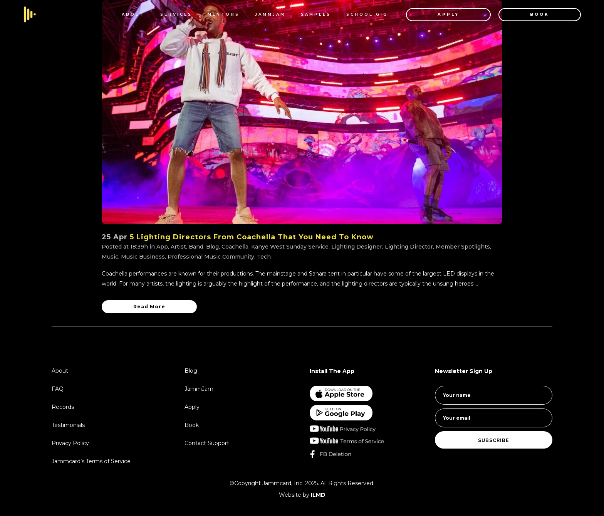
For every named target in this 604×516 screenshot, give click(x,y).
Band (196, 246)
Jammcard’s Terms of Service (91, 461)
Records (63, 406)
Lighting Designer (356, 246)
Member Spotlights (463, 246)
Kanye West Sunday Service (290, 246)
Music (110, 256)
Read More (149, 306)
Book (192, 425)
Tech (264, 256)
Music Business (143, 256)
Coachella (234, 246)
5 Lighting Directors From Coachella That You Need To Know (252, 237)
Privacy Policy (70, 443)
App (162, 246)
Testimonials (68, 425)
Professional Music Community (211, 256)
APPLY (444, 14)
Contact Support (207, 443)
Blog (212, 246)
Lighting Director (409, 246)
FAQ (58, 388)
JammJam (199, 388)
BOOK (535, 14)
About (60, 370)
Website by (302, 494)
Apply (192, 406)
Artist (178, 246)
